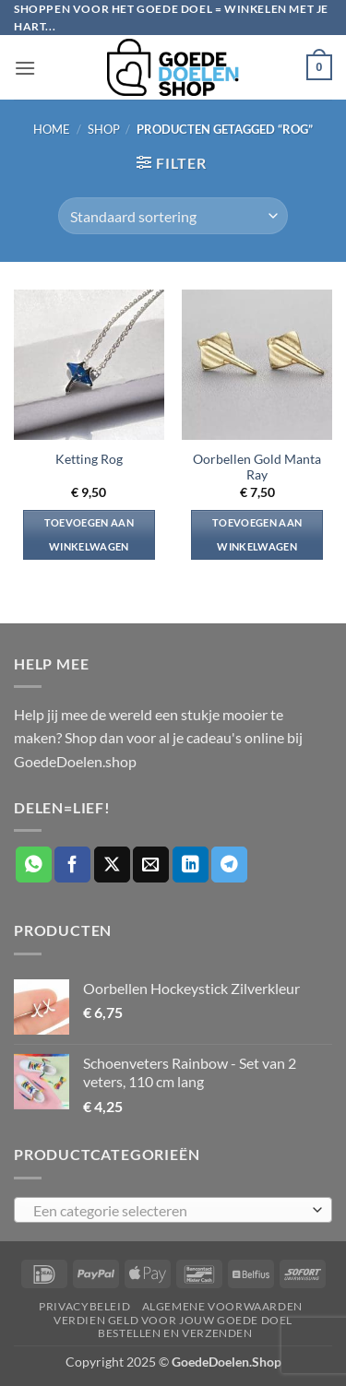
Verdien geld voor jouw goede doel (173, 1320)
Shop (104, 129)
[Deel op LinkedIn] (191, 865)
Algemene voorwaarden (222, 1306)
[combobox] (173, 1210)
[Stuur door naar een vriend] (151, 865)
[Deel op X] (112, 865)
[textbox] (168, 1211)
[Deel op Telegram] (229, 865)
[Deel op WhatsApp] (34, 865)
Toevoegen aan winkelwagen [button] (89, 534)
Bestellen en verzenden (175, 1333)
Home (51, 129)
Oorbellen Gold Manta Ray (257, 467)
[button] (25, 67)
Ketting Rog (89, 459)
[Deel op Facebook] (72, 865)
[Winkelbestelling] (172, 215)
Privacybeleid (84, 1306)
